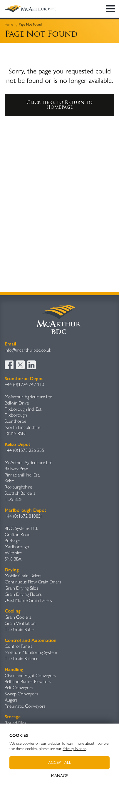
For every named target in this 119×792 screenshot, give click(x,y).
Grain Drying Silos (21, 588)
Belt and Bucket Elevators (28, 681)
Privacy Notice (74, 748)
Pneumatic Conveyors (25, 706)
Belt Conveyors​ (19, 687)
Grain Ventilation (20, 623)
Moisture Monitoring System (31, 652)
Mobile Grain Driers (23, 575)
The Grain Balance (21, 658)
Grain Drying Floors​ (23, 594)
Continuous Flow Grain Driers (33, 582)
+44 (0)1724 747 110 (24, 384)
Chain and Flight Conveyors (30, 675)
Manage (59, 775)
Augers (11, 700)
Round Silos (15, 723)
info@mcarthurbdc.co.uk (28, 350)
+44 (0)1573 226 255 (24, 450)
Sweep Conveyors (21, 694)
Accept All (59, 762)
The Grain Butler (20, 629)
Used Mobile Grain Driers (28, 600)
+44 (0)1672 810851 (24, 516)
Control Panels (18, 646)
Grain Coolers (18, 617)
